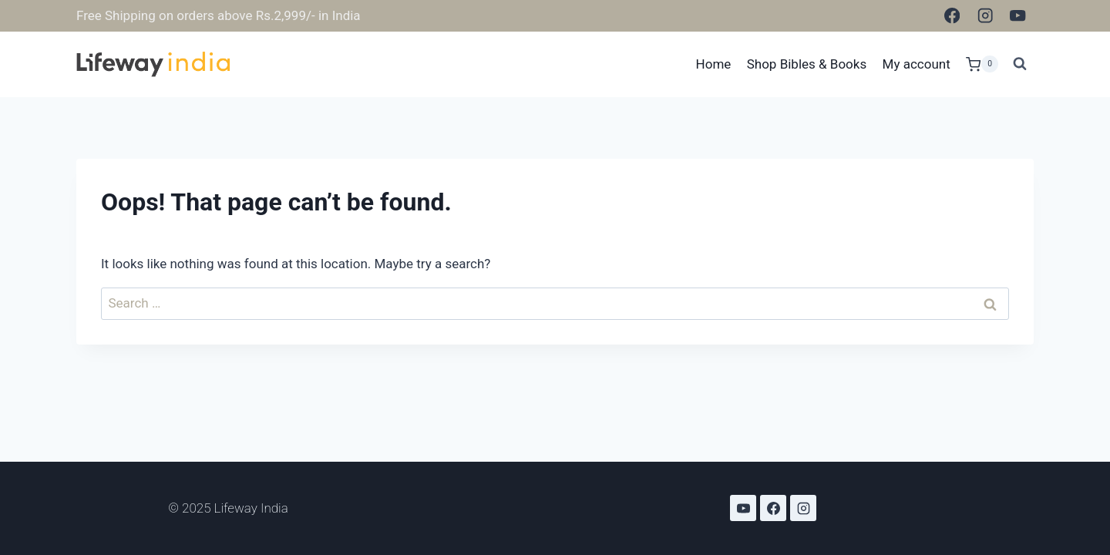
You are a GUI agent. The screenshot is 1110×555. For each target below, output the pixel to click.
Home (714, 64)
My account (916, 64)
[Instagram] (985, 16)
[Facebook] (952, 16)
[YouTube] (1018, 16)
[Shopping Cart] (982, 64)
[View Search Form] (1020, 64)
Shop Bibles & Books (807, 64)
